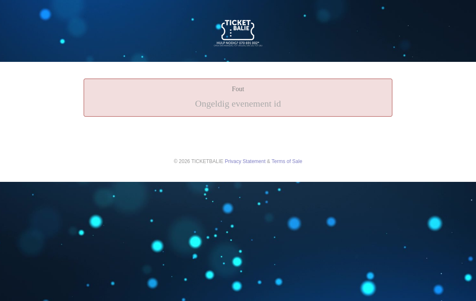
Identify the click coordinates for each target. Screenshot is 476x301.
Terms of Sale (286, 161)
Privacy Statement (245, 161)
